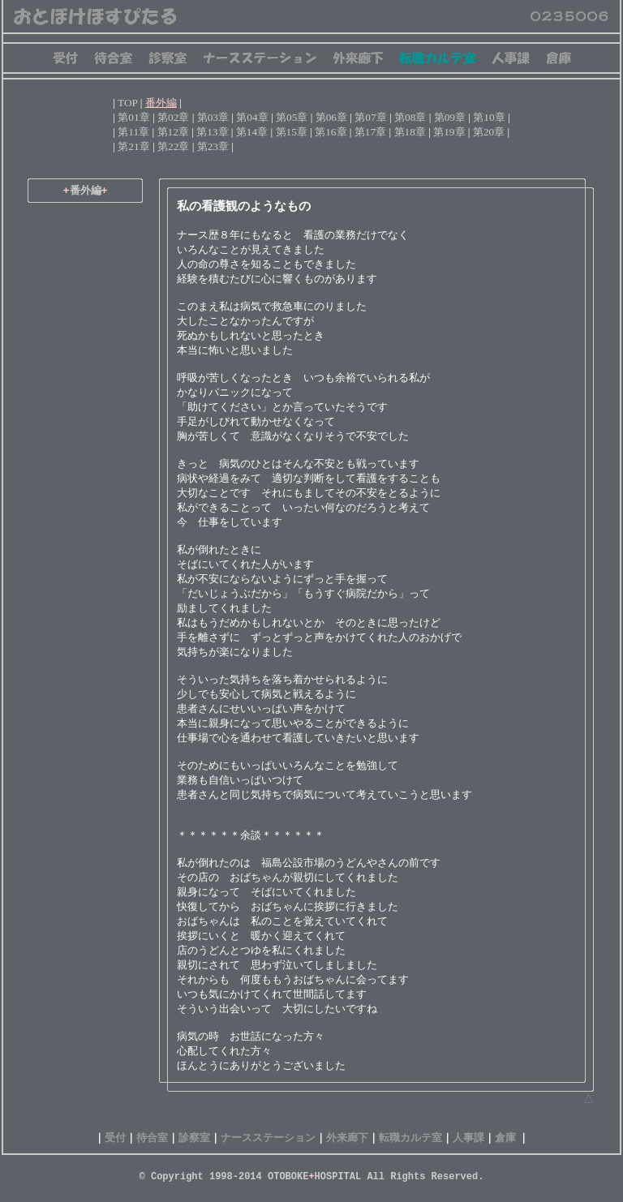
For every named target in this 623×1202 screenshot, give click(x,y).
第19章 (449, 132)
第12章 (173, 132)
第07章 (370, 117)
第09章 (450, 117)
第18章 (410, 132)
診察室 (194, 1137)
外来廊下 (347, 1137)
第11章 (133, 132)
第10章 (489, 117)
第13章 (212, 132)
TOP (127, 103)
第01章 (133, 117)
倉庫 (505, 1137)
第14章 (252, 132)
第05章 (291, 117)
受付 (115, 1137)
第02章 (173, 117)
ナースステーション (268, 1137)
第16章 (330, 132)
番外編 (161, 103)
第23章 (213, 146)
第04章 (252, 117)
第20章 (489, 132)
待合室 (152, 1137)
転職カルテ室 (410, 1137)
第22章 (173, 146)
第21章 (133, 146)
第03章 (213, 117)
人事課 (468, 1137)
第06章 (331, 117)
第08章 (410, 117)
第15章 (291, 132)
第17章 (370, 132)
